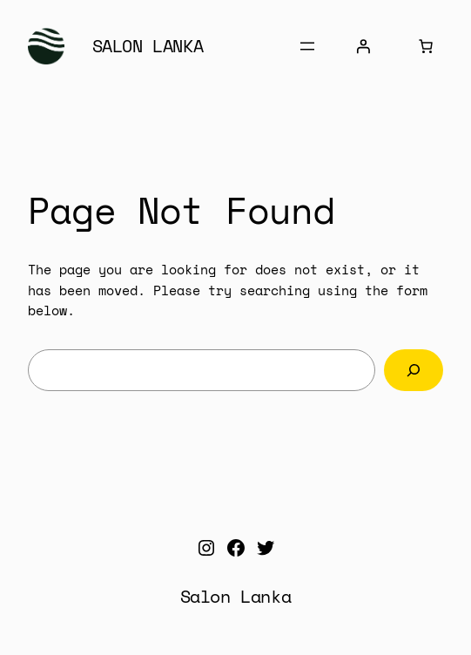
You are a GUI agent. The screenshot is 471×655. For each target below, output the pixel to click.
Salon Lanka (148, 45)
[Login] (363, 46)
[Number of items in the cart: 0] (425, 46)
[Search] (413, 370)
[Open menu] (307, 46)
